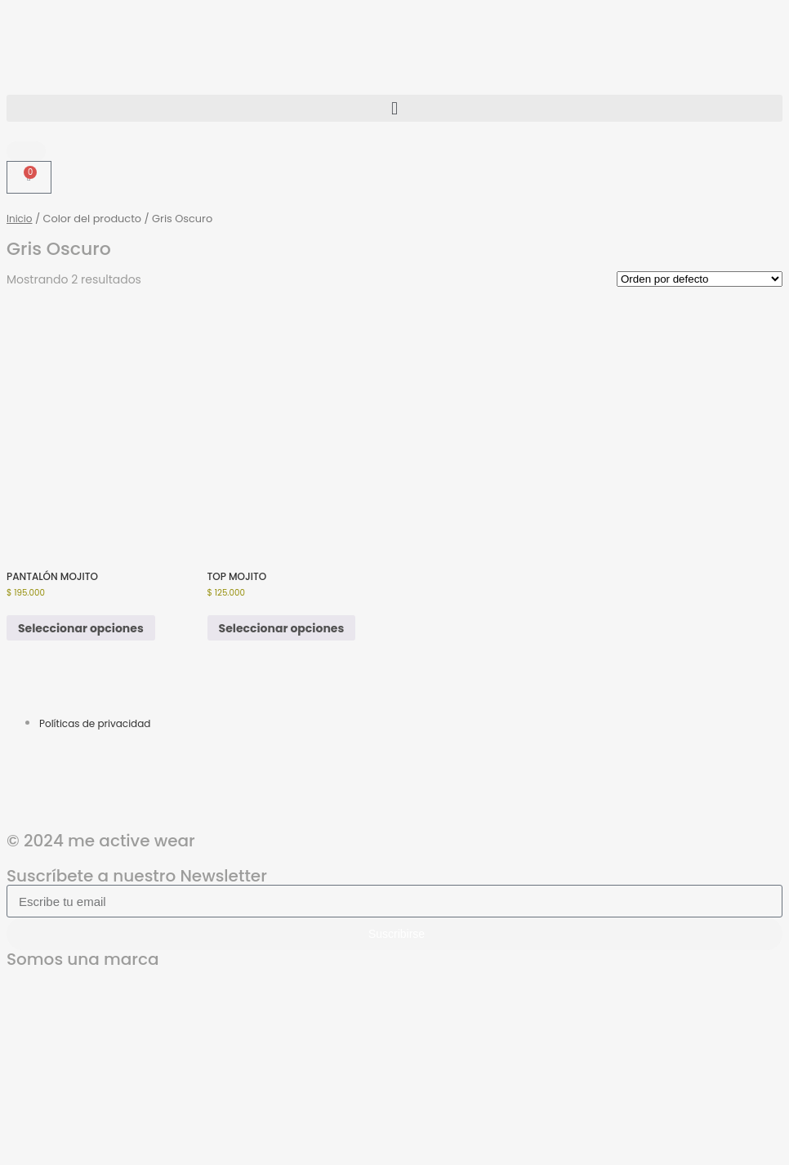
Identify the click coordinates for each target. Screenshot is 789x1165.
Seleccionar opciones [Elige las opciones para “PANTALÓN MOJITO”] (81, 628)
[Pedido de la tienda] (699, 279)
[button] (394, 108)
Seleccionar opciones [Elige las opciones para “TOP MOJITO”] (282, 628)
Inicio (20, 218)
